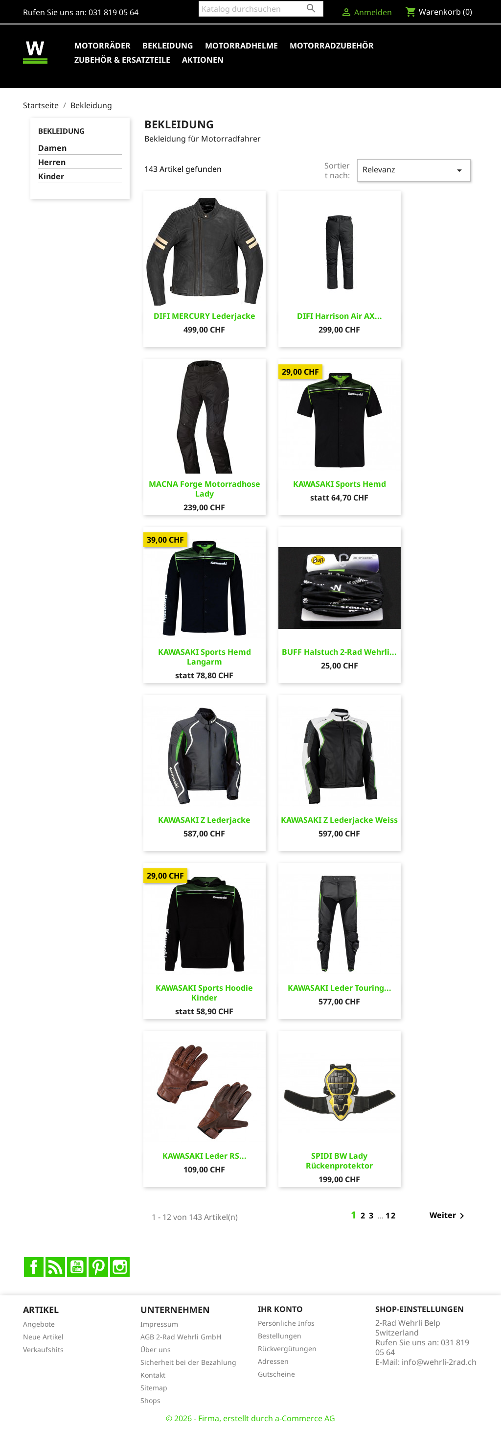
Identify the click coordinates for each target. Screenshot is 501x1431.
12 (391, 1215)
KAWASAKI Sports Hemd (339, 483)
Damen (52, 148)
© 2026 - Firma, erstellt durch (220, 1418)
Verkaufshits (43, 1349)
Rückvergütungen (287, 1348)
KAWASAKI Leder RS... (204, 1155)
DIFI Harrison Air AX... (339, 315)
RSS (55, 1267)
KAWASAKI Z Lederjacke (204, 819)
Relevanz (414, 170)
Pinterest (98, 1267)
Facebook (34, 1267)
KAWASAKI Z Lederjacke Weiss (339, 819)
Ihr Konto (280, 1309)
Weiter (449, 1216)
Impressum (159, 1324)
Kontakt (152, 1375)
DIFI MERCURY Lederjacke (204, 315)
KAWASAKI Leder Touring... (339, 987)
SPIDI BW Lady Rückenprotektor (339, 1160)
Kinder (51, 176)
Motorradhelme (241, 45)
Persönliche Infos (286, 1323)
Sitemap (153, 1387)
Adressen (273, 1361)
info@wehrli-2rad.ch (439, 1362)
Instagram (120, 1267)
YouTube (77, 1267)
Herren (52, 162)
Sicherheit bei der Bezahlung (188, 1362)
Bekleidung (167, 45)
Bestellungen (279, 1335)
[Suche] (261, 9)
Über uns (155, 1349)
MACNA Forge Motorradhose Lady (204, 488)
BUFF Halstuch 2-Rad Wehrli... (339, 651)
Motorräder (102, 45)
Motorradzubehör (332, 45)
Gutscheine (276, 1374)
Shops (150, 1400)
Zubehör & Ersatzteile (122, 59)
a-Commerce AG (305, 1418)
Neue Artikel (43, 1336)
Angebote (39, 1324)
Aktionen (203, 59)
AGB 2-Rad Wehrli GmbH (180, 1336)
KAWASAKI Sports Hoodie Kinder (204, 992)
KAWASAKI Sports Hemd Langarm (204, 656)
